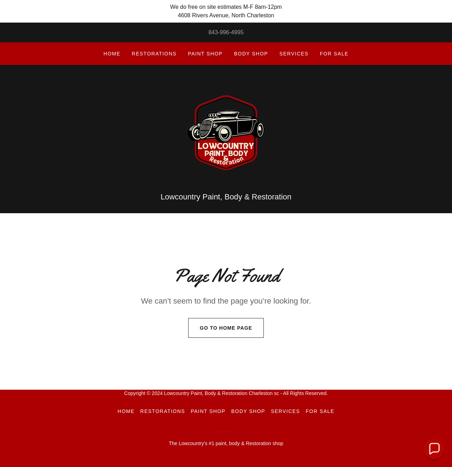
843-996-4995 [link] (226, 32)
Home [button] (126, 411)
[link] (226, 132)
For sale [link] (334, 53)
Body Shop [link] (251, 53)
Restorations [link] (154, 53)
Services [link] (294, 53)
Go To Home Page (220, 328)
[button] (434, 449)
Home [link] (111, 53)
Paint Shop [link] (205, 53)
